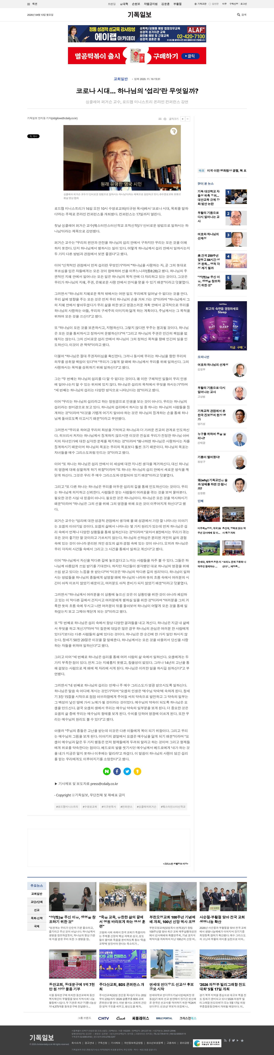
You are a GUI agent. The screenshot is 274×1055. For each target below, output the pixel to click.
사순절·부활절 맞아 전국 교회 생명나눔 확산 (222, 919)
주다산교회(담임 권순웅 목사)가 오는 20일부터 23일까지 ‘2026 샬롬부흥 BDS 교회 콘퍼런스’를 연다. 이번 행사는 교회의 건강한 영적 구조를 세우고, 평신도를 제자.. (123, 1000)
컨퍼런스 (127, 806)
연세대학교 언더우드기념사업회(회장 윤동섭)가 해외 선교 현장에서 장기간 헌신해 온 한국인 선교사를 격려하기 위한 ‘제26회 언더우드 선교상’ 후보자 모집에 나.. (172, 1000)
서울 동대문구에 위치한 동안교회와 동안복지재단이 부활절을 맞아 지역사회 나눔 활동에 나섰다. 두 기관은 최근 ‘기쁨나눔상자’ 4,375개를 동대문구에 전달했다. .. (72, 1000)
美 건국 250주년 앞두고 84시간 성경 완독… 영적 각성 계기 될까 (209, 262)
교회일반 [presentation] (36, 894)
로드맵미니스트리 (68, 806)
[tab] (36, 894)
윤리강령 (184, 1043)
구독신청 (234, 3)
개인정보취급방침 (133, 1043)
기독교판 (202, 3)
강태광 (201, 443)
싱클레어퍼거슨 (147, 806)
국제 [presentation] (36, 926)
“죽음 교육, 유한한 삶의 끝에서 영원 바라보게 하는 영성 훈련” (122, 922)
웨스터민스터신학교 (173, 806)
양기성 (201, 424)
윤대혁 (124, 4)
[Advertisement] (222, 140)
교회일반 (121, 79)
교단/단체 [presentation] (37, 902)
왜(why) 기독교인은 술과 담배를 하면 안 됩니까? (213, 484)
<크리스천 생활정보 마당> (175, 863)
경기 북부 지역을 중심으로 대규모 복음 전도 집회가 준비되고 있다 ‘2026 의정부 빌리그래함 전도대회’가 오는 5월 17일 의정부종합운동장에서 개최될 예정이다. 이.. (223, 1000)
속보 (202, 171)
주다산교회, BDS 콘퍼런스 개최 (121, 987)
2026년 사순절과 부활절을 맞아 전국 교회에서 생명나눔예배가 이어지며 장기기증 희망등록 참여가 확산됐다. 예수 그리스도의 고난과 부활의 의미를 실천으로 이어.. (223, 933)
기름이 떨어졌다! (209, 457)
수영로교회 (90, 806)
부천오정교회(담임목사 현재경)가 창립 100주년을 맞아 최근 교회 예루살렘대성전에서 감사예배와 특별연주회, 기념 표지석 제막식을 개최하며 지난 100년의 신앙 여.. (173, 933)
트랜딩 (112, 4)
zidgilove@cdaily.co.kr (64, 118)
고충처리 (171, 1043)
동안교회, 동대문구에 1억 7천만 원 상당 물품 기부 (72, 987)
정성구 (201, 462)
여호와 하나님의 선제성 (213, 365)
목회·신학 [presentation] (36, 918)
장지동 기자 (44, 118)
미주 (224, 3)
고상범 (201, 396)
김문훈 (165, 4)
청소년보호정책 (155, 1043)
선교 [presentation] (36, 910)
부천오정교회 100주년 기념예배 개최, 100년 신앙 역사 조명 (172, 919)
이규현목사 (109, 806)
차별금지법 (151, 4)
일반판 (215, 3)
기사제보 (115, 1043)
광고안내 (89, 1043)
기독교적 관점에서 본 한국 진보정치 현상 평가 (212, 415)
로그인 (243, 3)
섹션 (32, 4)
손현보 (136, 4)
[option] (210, 522)
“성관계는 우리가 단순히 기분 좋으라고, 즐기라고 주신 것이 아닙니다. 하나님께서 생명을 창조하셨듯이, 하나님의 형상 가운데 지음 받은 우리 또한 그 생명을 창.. (72, 933)
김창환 (201, 493)
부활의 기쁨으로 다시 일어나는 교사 (208, 217)
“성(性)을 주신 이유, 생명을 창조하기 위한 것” (209, 281)
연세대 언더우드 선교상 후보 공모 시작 (171, 987)
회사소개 (76, 1043)
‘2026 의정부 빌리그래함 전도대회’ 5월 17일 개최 (223, 987)
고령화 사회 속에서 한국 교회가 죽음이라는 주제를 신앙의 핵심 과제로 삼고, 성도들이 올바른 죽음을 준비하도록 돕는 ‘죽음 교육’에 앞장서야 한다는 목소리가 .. (122, 938)
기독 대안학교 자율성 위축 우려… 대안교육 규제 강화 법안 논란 (208, 197)
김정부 (201, 369)
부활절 (177, 4)
